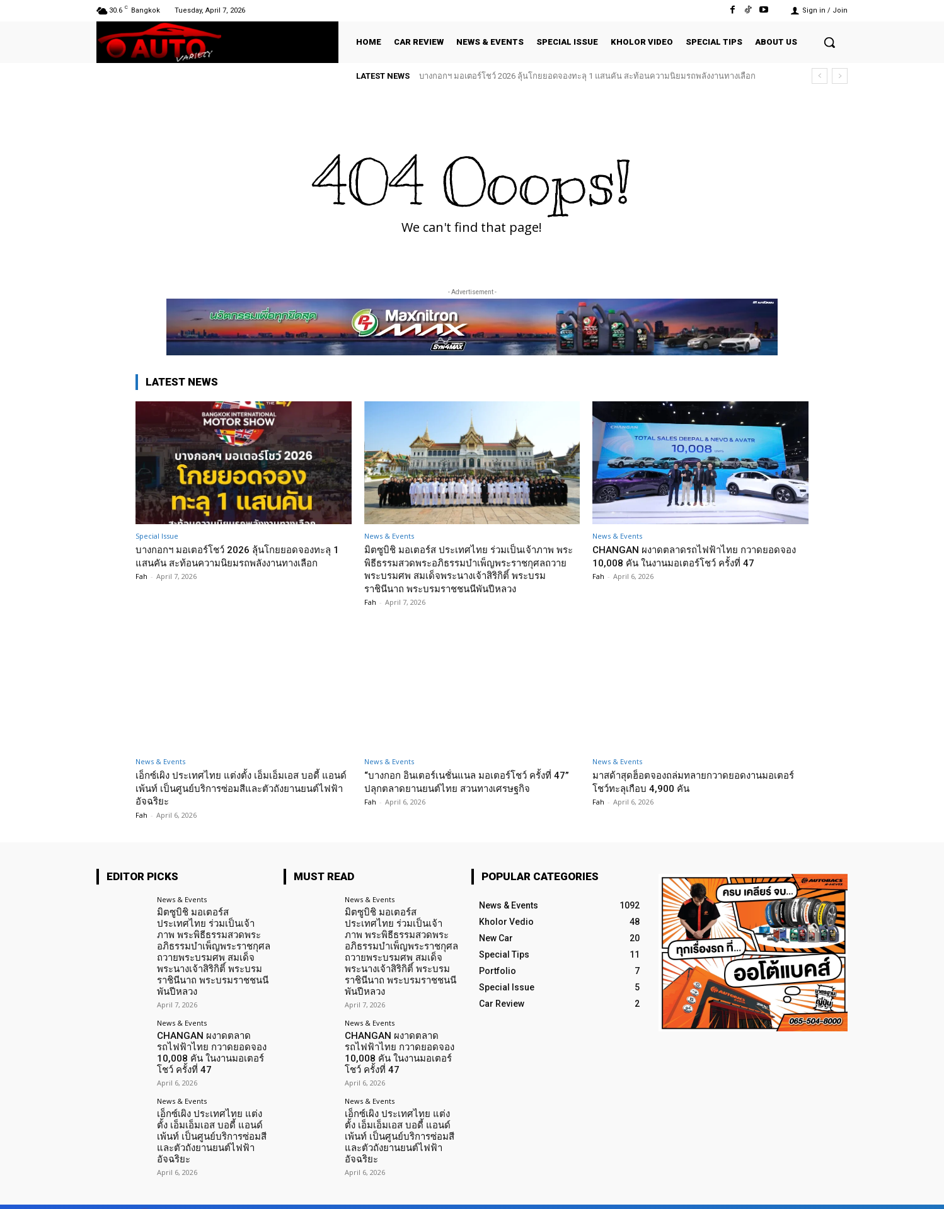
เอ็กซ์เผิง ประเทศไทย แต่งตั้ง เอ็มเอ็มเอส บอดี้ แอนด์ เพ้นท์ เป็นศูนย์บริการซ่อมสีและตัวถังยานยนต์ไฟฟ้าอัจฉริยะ (238, 788)
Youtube (832, 1189)
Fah (141, 589)
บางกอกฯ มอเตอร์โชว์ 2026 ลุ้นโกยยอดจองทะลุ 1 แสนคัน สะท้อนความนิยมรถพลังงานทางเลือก (587, 76)
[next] (840, 76)
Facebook (705, 1189)
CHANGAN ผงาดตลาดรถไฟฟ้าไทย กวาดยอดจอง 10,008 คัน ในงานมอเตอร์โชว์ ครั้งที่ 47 (697, 555)
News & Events (389, 535)
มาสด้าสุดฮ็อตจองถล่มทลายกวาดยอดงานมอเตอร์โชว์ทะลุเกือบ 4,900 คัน (688, 781)
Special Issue (156, 535)
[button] (829, 42)
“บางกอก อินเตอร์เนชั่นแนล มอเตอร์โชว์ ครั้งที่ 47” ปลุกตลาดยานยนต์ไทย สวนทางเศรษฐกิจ (470, 781)
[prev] (819, 76)
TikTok (771, 1189)
